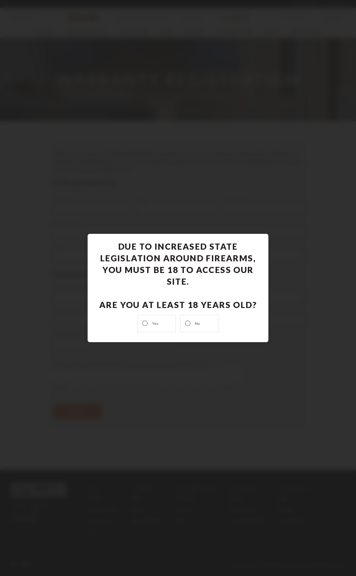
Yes (155, 323)
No (197, 323)
